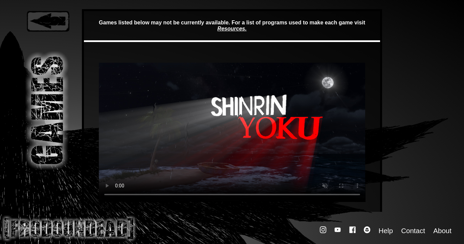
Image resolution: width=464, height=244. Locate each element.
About (442, 231)
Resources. (231, 29)
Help (386, 231)
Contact (413, 231)
